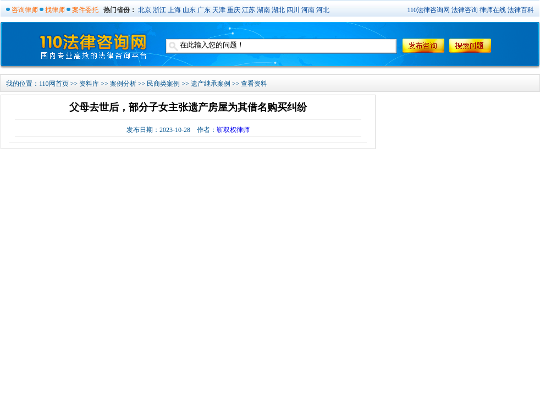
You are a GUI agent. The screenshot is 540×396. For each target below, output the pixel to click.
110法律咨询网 (428, 10)
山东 (189, 10)
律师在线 (493, 10)
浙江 (159, 10)
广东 (204, 10)
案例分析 (123, 83)
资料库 (89, 83)
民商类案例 (163, 83)
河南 (308, 10)
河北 (322, 10)
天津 (218, 10)
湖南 (263, 10)
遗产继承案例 (210, 83)
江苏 (248, 10)
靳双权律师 (233, 130)
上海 (174, 10)
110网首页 (54, 83)
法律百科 (521, 10)
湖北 (278, 10)
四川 (293, 10)
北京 (144, 10)
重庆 (233, 10)
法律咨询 (464, 10)
